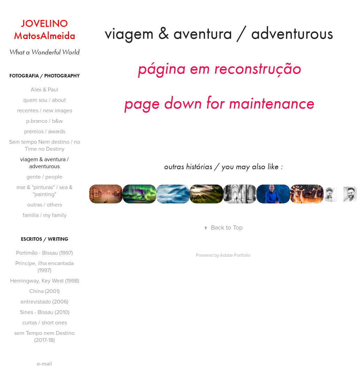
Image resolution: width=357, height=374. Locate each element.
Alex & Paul (44, 89)
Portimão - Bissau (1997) (44, 252)
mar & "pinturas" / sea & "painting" (44, 190)
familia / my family (45, 215)
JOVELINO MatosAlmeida (44, 29)
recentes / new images (44, 110)
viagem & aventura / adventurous (44, 162)
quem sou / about (44, 100)
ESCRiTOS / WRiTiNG (44, 239)
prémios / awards (44, 131)
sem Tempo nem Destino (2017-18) (44, 336)
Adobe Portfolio (235, 255)
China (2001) (44, 291)
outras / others (44, 204)
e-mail (44, 363)
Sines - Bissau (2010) (44, 312)
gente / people (44, 176)
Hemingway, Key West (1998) (44, 280)
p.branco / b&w (44, 121)
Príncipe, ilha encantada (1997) (44, 266)
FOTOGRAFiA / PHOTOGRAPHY (44, 76)
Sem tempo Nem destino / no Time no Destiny (44, 145)
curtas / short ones (44, 322)
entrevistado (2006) (44, 301)
